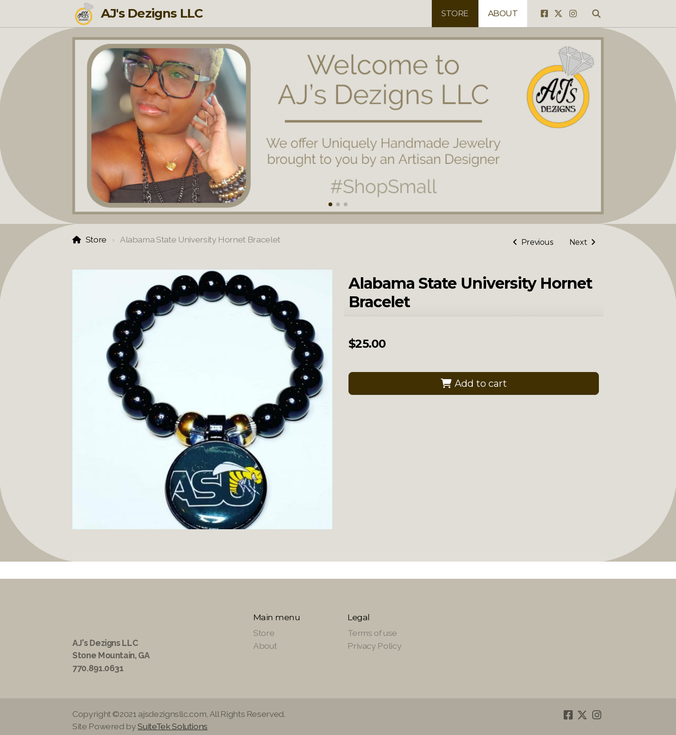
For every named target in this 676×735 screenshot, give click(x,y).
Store (96, 239)
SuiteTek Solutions (173, 726)
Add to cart (473, 383)
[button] (330, 204)
